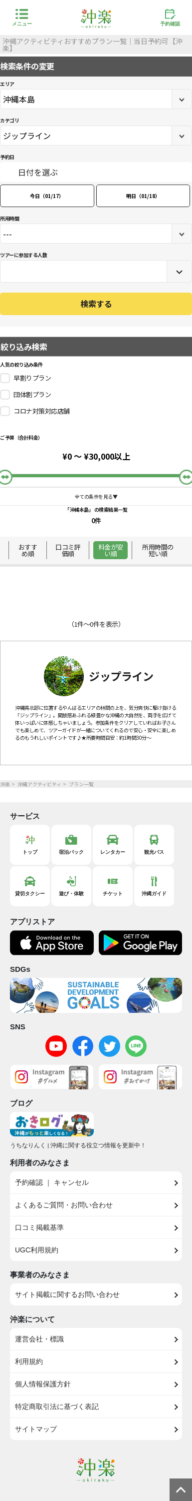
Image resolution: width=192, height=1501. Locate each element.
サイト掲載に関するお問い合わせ (67, 1294)
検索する (96, 304)
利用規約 (29, 1361)
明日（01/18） (143, 196)
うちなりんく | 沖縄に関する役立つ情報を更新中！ (78, 1145)
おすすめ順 (27, 550)
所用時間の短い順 (158, 550)
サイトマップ (36, 1429)
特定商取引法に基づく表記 (57, 1406)
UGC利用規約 (36, 1250)
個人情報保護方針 (43, 1384)
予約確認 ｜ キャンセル (52, 1182)
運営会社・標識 (39, 1339)
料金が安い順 (110, 550)
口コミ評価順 (67, 550)
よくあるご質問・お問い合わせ (64, 1205)
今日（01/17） (47, 196)
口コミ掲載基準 (39, 1227)
